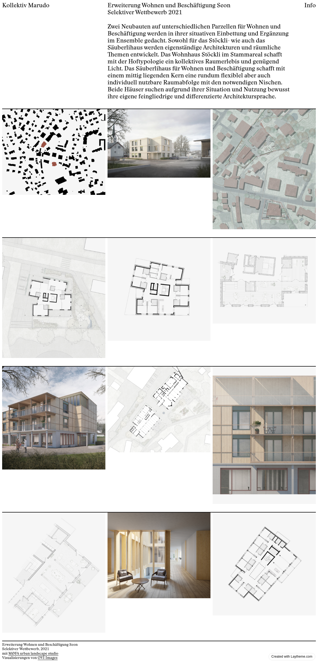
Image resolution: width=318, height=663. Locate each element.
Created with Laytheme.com (291, 656)
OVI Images (48, 658)
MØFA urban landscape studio (33, 653)
